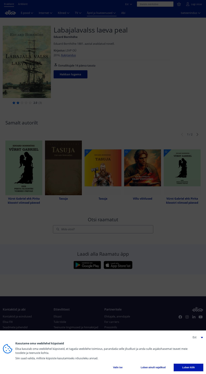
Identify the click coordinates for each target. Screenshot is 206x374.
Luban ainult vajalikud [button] (153, 367)
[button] (196, 337)
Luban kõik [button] (188, 367)
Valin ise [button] (117, 367)
